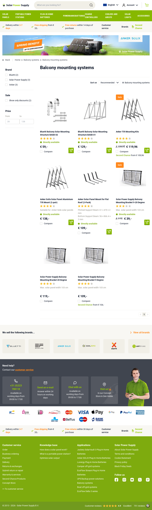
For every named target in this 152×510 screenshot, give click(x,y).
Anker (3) (13, 85)
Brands (125, 27)
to (21, 116)
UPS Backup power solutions (90, 479)
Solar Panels (5, 15)
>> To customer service (12, 489)
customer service (24, 369)
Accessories (143, 16)
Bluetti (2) (13, 75)
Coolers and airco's (111, 15)
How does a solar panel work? (53, 449)
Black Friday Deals (123, 466)
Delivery (6, 462)
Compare (48, 151)
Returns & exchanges (12, 466)
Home (17, 60)
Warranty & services (11, 474)
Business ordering (10, 454)
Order (5, 449)
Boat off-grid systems (87, 487)
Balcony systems (31, 60)
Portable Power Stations (23, 15)
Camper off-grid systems (88, 466)
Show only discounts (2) (20, 100)
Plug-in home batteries (46, 15)
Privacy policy (121, 462)
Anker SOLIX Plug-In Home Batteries (93, 458)
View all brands (140, 332)
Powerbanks (69, 16)
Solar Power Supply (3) (19, 80)
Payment (6, 458)
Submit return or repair (12, 470)
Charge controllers (91, 15)
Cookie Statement (123, 458)
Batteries (80, 16)
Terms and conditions (124, 454)
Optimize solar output (50, 458)
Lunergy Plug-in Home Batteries (91, 462)
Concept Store (8, 483)
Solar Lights (128, 15)
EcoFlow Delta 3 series (87, 491)
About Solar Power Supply (126, 449)
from (7, 116)
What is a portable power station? (55, 454)
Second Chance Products (14, 479)
